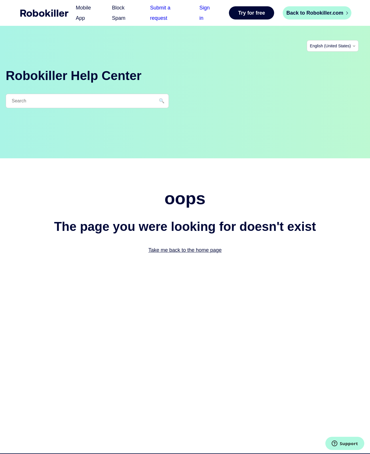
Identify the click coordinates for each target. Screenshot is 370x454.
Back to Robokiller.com (317, 13)
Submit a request (160, 13)
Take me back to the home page (184, 250)
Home (44, 13)
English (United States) (330, 46)
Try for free (251, 13)
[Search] (87, 101)
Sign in (204, 13)
